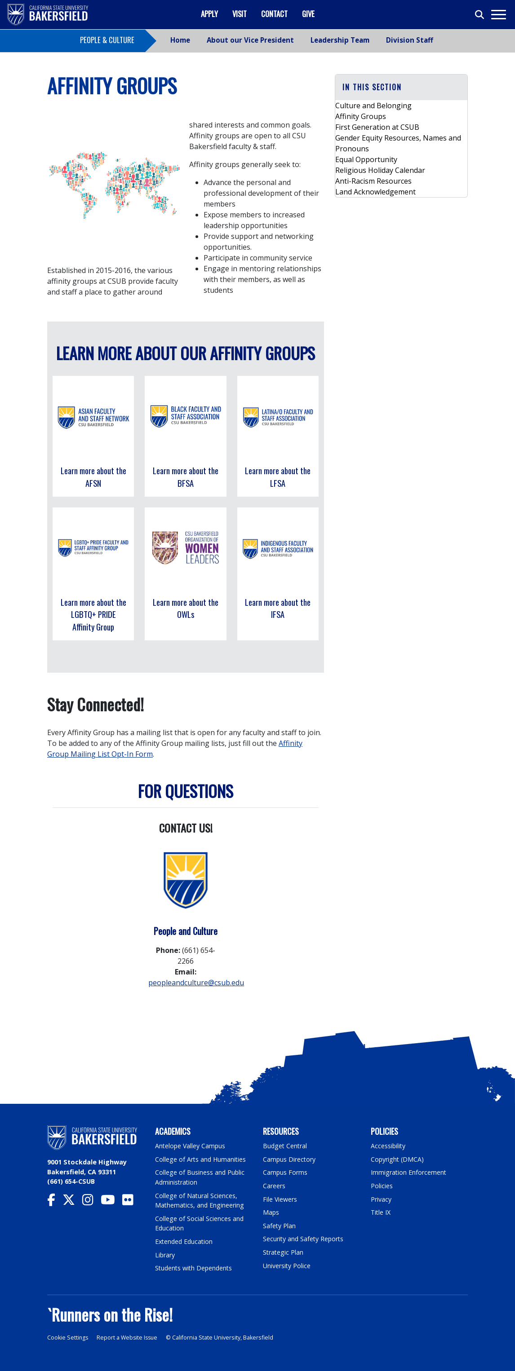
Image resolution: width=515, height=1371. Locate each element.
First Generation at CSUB (377, 127)
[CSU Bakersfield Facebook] (54, 1202)
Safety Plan (279, 1225)
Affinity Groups (360, 116)
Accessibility (388, 1146)
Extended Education (185, 1241)
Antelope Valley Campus (191, 1146)
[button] (401, 87)
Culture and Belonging (373, 105)
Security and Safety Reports (304, 1238)
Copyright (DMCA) (398, 1159)
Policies (382, 1185)
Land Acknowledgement (375, 192)
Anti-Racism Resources (373, 181)
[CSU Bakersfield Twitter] (72, 1202)
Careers (274, 1185)
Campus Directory (289, 1159)
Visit (239, 13)
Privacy (381, 1199)
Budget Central (285, 1146)
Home (180, 39)
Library (165, 1255)
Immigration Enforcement (409, 1172)
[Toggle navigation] (498, 14)
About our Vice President (250, 39)
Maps (271, 1212)
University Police (287, 1265)
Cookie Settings (68, 1337)
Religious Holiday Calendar (380, 170)
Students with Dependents (195, 1268)
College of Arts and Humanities (201, 1159)
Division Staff (409, 39)
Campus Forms (285, 1172)
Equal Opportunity (366, 159)
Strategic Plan (283, 1252)
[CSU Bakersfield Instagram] (91, 1202)
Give (308, 13)
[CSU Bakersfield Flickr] (131, 1202)
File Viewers (280, 1199)
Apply (209, 13)
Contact (274, 13)
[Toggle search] (479, 14)
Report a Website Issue (129, 1337)
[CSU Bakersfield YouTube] (111, 1202)
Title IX (381, 1212)
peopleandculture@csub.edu (196, 982)
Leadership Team (340, 39)
